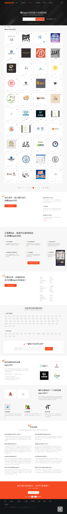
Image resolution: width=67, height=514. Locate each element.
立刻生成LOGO (10, 205)
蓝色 (33, 316)
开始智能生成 (39, 19)
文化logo (41, 291)
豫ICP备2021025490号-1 (17, 507)
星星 (48, 318)
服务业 (6, 323)
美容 (59, 333)
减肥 (13, 336)
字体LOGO (51, 298)
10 (39, 187)
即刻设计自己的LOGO (33, 262)
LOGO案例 (30, 2)
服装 (45, 321)
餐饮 (6, 333)
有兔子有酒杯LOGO (43, 280)
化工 (33, 333)
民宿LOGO (51, 295)
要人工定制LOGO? (49, 19)
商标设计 (44, 2)
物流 (17, 333)
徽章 (41, 323)
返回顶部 (60, 264)
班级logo (51, 289)
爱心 (18, 323)
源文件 (53, 321)
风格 (13, 316)
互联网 (29, 333)
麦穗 (26, 323)
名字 (41, 321)
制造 (9, 336)
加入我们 (50, 501)
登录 (62, 2)
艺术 (56, 316)
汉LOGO (41, 286)
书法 (14, 323)
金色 (44, 318)
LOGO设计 (9, 26)
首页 (16, 2)
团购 (48, 333)
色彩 (14, 321)
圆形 (37, 316)
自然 (26, 321)
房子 (17, 318)
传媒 (9, 333)
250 (45, 187)
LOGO (11, 43)
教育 (55, 333)
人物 (37, 318)
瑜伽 (25, 333)
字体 (17, 316)
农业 (37, 323)
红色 (44, 316)
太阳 (49, 323)
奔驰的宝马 (51, 291)
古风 (22, 321)
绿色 (6, 318)
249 (43, 187)
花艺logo (41, 277)
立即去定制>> (45, 220)
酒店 (21, 333)
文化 (40, 318)
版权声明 (44, 501)
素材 (52, 316)
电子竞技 (38, 333)
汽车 (37, 321)
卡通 (40, 316)
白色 (52, 318)
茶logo (51, 277)
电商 (6, 336)
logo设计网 (11, 507)
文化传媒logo (52, 286)
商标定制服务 (33, 501)
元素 (21, 316)
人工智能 (43, 333)
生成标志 (49, 348)
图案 (10, 321)
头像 (13, 318)
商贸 (13, 333)
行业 (9, 316)
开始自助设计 (33, 492)
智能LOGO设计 (23, 2)
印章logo (41, 289)
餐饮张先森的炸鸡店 (43, 298)
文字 (25, 316)
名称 (22, 323)
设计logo (11, 58)
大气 (60, 316)
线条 (33, 318)
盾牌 (10, 323)
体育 (45, 323)
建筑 (52, 333)
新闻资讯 (50, 2)
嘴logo (51, 280)
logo (26, 43)
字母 (6, 316)
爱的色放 (51, 300)
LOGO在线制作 (11, 501)
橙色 (56, 318)
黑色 (9, 318)
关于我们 (39, 501)
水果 (57, 321)
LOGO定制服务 (38, 2)
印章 (25, 318)
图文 (29, 318)
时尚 (33, 321)
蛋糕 (29, 323)
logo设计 (55, 58)
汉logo (51, 282)
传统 (21, 318)
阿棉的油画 (41, 295)
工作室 (6, 321)
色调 (49, 321)
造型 (33, 323)
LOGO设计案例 (18, 501)
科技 (29, 316)
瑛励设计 (41, 282)
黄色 (18, 321)
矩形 (57, 323)
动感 (29, 321)
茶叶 (53, 323)
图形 (48, 316)
